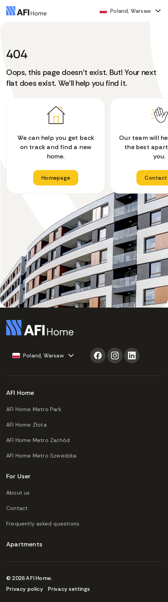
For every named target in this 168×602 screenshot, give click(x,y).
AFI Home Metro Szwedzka (41, 455)
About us (18, 492)
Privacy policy (24, 588)
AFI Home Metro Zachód (38, 440)
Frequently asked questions (42, 523)
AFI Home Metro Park (33, 409)
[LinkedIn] (131, 355)
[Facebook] (98, 355)
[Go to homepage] (26, 10)
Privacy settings (69, 588)
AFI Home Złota (26, 424)
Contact (17, 508)
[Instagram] (115, 355)
